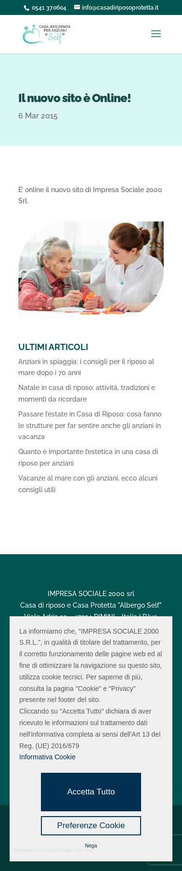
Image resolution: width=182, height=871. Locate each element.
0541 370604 (49, 7)
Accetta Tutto (91, 791)
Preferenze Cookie (91, 825)
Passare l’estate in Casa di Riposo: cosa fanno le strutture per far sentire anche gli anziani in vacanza (89, 425)
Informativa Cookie (47, 757)
